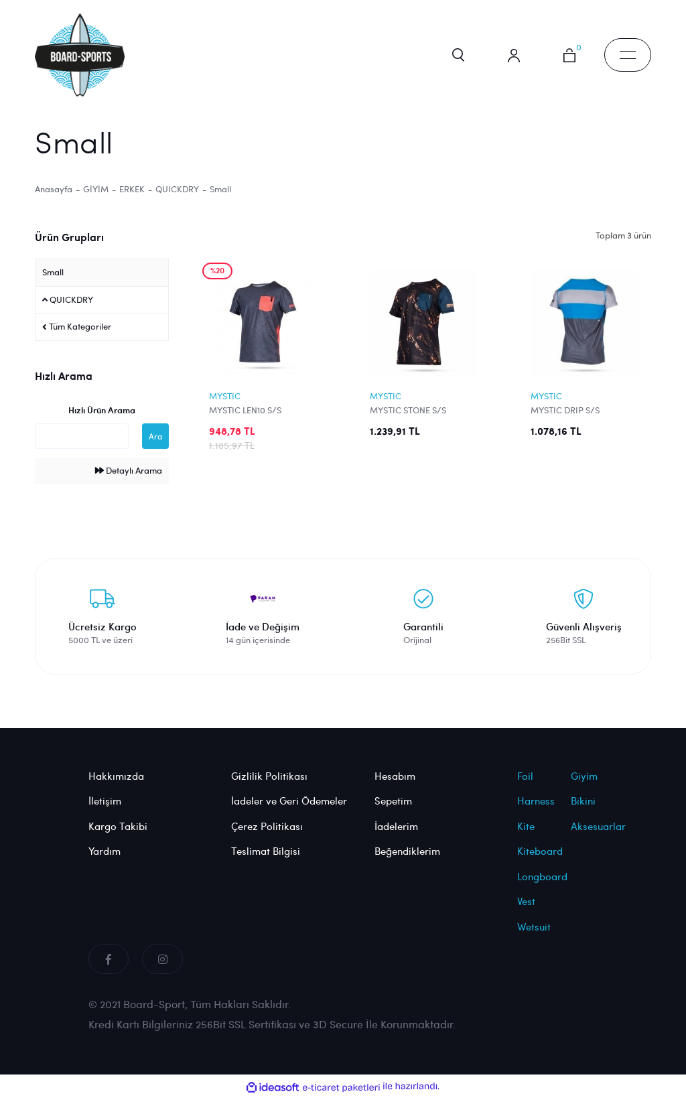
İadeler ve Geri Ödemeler (289, 812)
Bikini (583, 812)
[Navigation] (627, 60)
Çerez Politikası (267, 836)
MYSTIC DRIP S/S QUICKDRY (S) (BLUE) (573, 421)
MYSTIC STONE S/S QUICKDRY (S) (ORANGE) (420, 421)
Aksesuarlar (598, 836)
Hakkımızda (116, 786)
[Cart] (567, 60)
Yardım (104, 862)
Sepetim (393, 812)
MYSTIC (225, 407)
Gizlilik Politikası (269, 786)
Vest (526, 912)
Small (220, 200)
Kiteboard (540, 862)
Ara (155, 447)
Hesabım (394, 786)
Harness (536, 812)
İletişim (104, 812)
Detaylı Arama (128, 482)
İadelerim (396, 836)
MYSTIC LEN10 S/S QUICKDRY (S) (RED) (249, 421)
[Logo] (86, 58)
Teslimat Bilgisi (265, 862)
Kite (526, 836)
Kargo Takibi (117, 836)
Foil (525, 786)
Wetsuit (534, 937)
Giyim (584, 786)
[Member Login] (507, 60)
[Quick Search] (82, 447)
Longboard (542, 887)
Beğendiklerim (407, 862)
